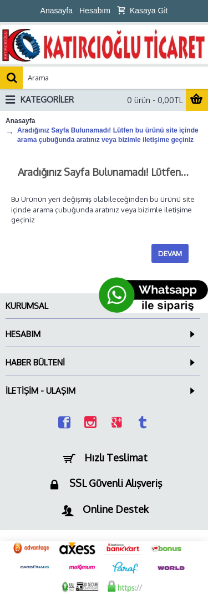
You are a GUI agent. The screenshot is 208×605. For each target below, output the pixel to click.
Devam (170, 253)
